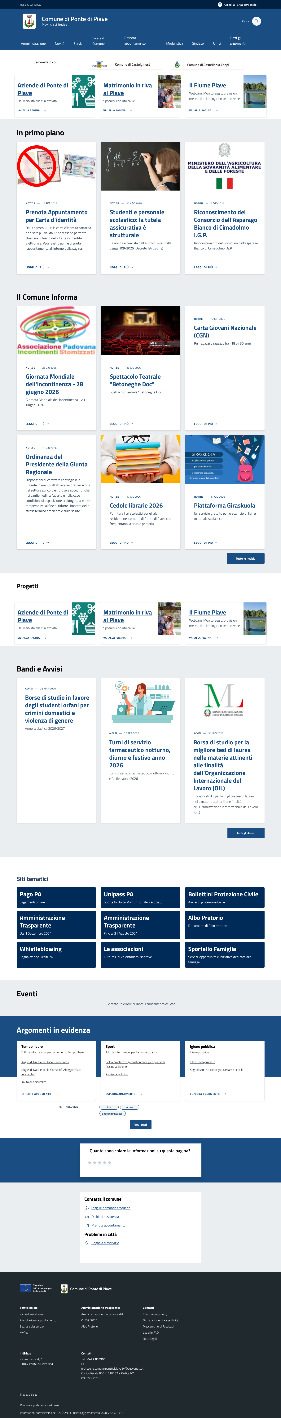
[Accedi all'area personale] (238, 4)
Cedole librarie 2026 (136, 505)
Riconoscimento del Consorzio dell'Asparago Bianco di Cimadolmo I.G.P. (225, 223)
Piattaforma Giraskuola (224, 505)
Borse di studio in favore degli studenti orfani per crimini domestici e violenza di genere (57, 709)
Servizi (78, 43)
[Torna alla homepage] (87, 1288)
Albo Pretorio (89, 1326)
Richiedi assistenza (32, 1314)
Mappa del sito (28, 1394)
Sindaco (198, 43)
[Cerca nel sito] (256, 21)
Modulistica (174, 43)
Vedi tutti (140, 1124)
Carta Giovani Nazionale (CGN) (225, 331)
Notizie (31, 203)
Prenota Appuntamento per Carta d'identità (57, 215)
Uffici (217, 43)
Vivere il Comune (98, 41)
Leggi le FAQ (151, 1332)
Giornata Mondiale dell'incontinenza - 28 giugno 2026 (54, 384)
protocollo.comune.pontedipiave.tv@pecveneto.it (112, 1368)
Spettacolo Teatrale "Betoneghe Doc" (135, 380)
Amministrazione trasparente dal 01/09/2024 (102, 1317)
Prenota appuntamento (135, 40)
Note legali (150, 1338)
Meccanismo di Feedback (158, 1326)
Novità (59, 43)
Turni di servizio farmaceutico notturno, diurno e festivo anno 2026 (139, 754)
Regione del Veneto (30, 4)
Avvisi (29, 688)
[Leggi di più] (37, 267)
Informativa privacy (155, 1314)
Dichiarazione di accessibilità (160, 1320)
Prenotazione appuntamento (38, 1320)
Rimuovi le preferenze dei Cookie (39, 1405)
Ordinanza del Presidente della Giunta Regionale (57, 464)
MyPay (24, 1332)
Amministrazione (33, 43)
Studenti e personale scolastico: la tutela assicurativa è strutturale (137, 223)
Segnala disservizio (32, 1326)
